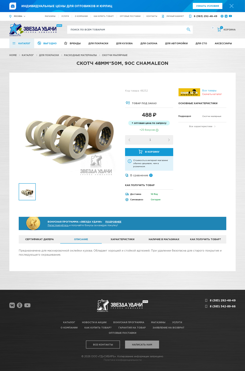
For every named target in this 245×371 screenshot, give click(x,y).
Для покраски (98, 43)
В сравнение (139, 175)
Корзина (228, 29)
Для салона (148, 43)
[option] (69, 132)
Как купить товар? (104, 16)
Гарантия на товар (132, 327)
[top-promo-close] (231, 6)
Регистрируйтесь (58, 225)
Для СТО (201, 43)
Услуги (65, 16)
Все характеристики (200, 126)
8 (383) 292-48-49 (205, 16)
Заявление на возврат (168, 327)
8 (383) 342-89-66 (223, 306)
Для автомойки (176, 43)
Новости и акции (94, 322)
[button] (169, 140)
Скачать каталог (212, 94)
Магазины (50, 16)
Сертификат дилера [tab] (39, 239)
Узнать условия (207, 6)
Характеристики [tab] (122, 239)
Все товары (209, 90)
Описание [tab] (81, 239)
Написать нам (142, 344)
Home (13, 55)
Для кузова (124, 43)
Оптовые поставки (130, 16)
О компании (81, 16)
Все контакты (103, 344)
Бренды (75, 43)
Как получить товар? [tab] (205, 239)
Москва (18, 16)
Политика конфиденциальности (123, 360)
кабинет (175, 16)
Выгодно (50, 43)
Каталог (24, 43)
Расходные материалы (80, 55)
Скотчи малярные (114, 55)
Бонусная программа (128, 322)
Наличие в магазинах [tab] (164, 239)
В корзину (152, 151)
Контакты (151, 16)
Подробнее (113, 221)
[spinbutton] (150, 140)
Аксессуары (223, 43)
